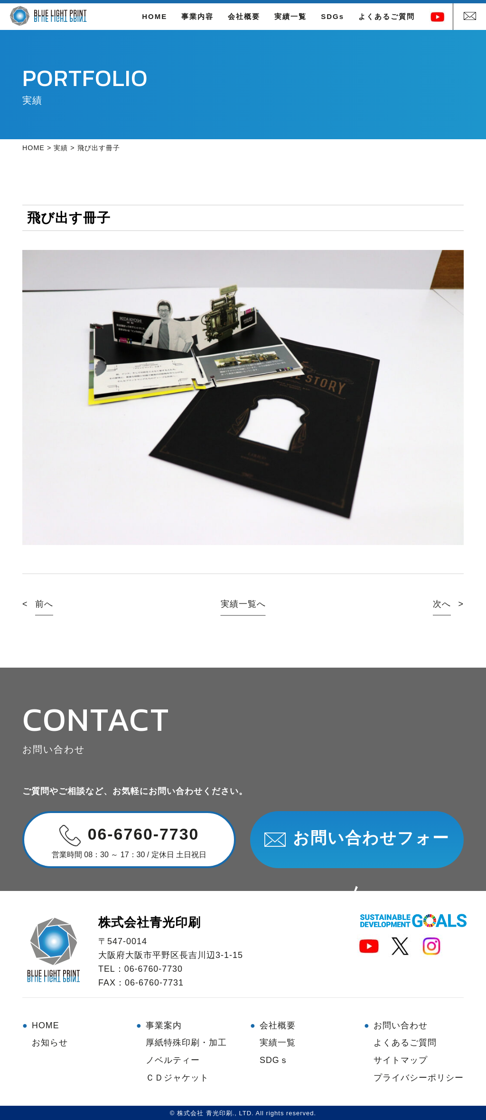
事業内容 (197, 16)
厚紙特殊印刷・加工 (186, 1042)
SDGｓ (274, 1059)
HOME (154, 16)
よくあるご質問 (386, 16)
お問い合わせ (401, 1025)
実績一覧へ (243, 604)
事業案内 (164, 1025)
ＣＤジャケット (177, 1076)
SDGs (332, 16)
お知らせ (50, 1042)
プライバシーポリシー (419, 1076)
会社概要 (244, 16)
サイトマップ (401, 1059)
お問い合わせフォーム (356, 848)
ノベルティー (173, 1059)
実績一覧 (290, 16)
